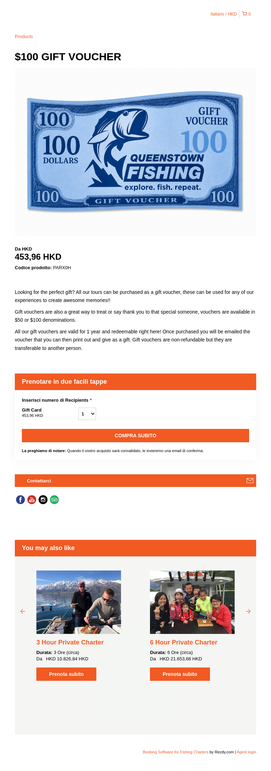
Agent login (246, 752)
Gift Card (50, 413)
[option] (79, 626)
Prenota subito (66, 674)
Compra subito (135, 435)
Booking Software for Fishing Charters (176, 752)
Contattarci (39, 480)
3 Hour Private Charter (70, 642)
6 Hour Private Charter (183, 642)
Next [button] (248, 611)
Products (24, 36)
